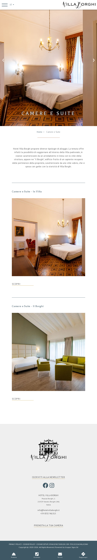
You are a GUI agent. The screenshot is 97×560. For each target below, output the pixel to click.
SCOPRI (16, 284)
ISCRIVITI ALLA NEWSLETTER (48, 477)
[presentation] (3, 60)
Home (39, 132)
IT (11, 4)
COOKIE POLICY (29, 544)
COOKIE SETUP (42, 544)
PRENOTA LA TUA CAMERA (48, 525)
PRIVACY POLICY (15, 544)
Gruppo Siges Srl (71, 547)
